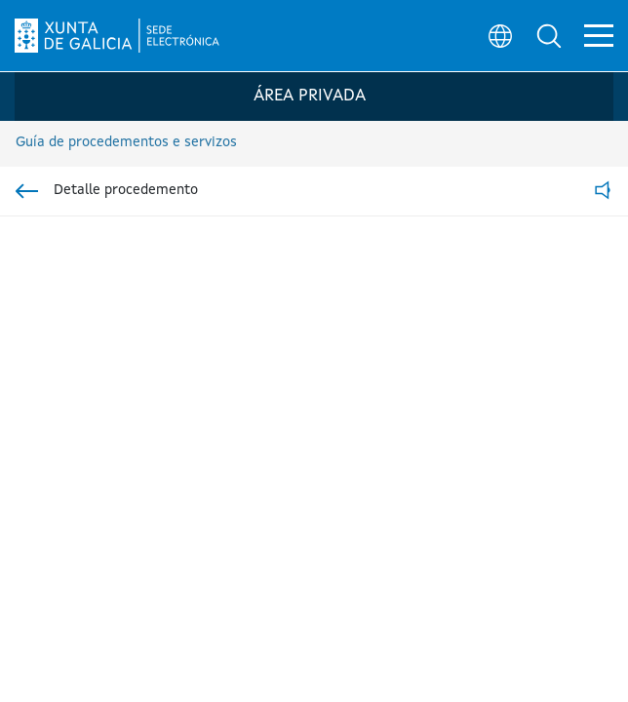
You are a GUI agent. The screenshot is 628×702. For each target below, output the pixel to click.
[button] (546, 35)
